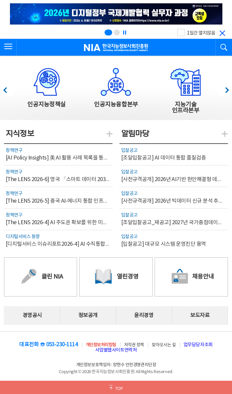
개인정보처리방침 (101, 345)
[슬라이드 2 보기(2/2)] (117, 32)
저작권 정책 (134, 345)
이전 (8, 88)
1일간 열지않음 (201, 33)
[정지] (124, 32)
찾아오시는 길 (164, 345)
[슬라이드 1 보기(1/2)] (108, 32)
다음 (223, 88)
